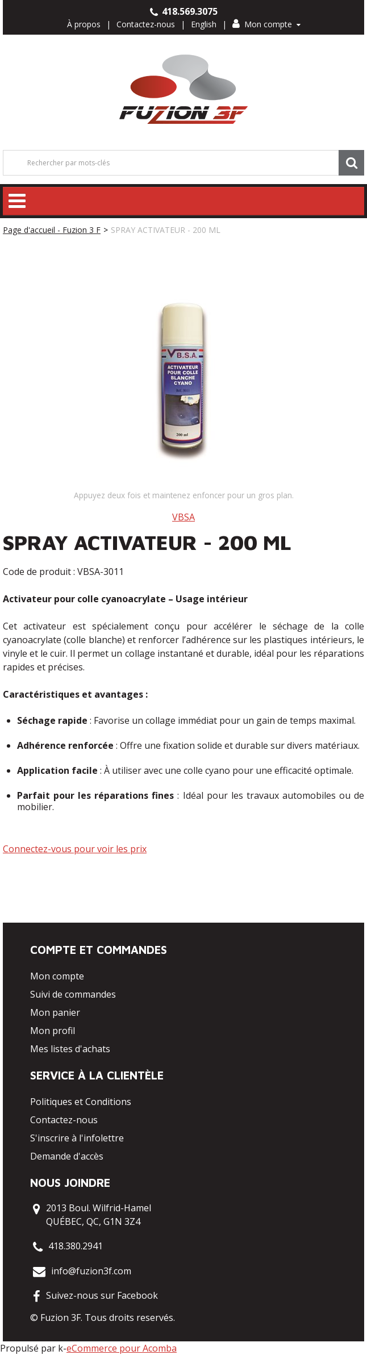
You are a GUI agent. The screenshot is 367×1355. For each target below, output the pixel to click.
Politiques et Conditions (80, 1101)
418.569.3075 (184, 11)
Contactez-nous (145, 24)
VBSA (183, 517)
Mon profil (52, 1030)
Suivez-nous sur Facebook (102, 1295)
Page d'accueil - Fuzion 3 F (52, 229)
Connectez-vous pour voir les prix (75, 849)
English (203, 24)
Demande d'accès (66, 1156)
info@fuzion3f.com (91, 1271)
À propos (84, 24)
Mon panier (55, 1012)
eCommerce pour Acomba (121, 1348)
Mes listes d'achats (70, 1049)
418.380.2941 (75, 1246)
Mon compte (266, 24)
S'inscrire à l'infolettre (77, 1138)
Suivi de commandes (73, 994)
